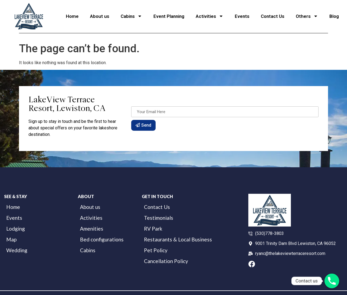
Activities (209, 16)
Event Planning (168, 16)
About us (99, 16)
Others (307, 16)
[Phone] (331, 281)
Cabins (131, 16)
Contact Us (272, 16)
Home (72, 16)
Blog (334, 16)
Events (242, 16)
